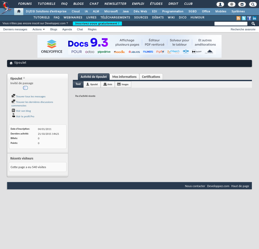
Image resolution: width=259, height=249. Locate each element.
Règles (92, 29)
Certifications (151, 77)
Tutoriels (46, 4)
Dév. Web (140, 11)
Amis (109, 84)
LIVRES (91, 17)
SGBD (192, 11)
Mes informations (124, 77)
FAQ (64, 4)
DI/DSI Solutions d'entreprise (46, 11)
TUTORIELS (41, 17)
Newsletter (115, 4)
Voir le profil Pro (22, 116)
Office (206, 11)
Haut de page (240, 186)
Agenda (67, 29)
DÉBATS (158, 17)
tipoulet (94, 84)
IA (86, 11)
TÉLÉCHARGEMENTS (115, 17)
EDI (154, 11)
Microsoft (111, 11)
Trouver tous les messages (28, 96)
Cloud (76, 11)
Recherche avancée (243, 29)
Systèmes (238, 11)
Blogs (78, 4)
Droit (173, 4)
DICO (182, 17)
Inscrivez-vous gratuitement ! (97, 23)
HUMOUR (197, 17)
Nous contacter (195, 186)
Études (156, 4)
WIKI (171, 17)
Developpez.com (218, 186)
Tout (78, 84)
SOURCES (141, 17)
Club (187, 4)
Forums (24, 4)
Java (125, 11)
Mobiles (220, 11)
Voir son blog (21, 110)
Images (125, 84)
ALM (96, 11)
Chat (94, 4)
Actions (37, 29)
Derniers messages (15, 29)
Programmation (172, 11)
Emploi (137, 4)
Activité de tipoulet (94, 77)
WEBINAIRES (72, 17)
